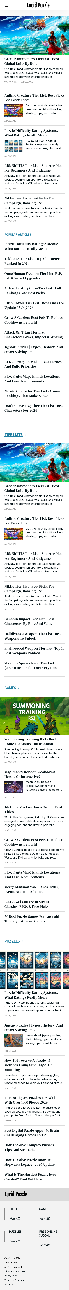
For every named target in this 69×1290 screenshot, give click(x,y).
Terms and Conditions (14, 1280)
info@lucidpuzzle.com (15, 1271)
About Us (8, 1284)
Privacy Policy (10, 1276)
